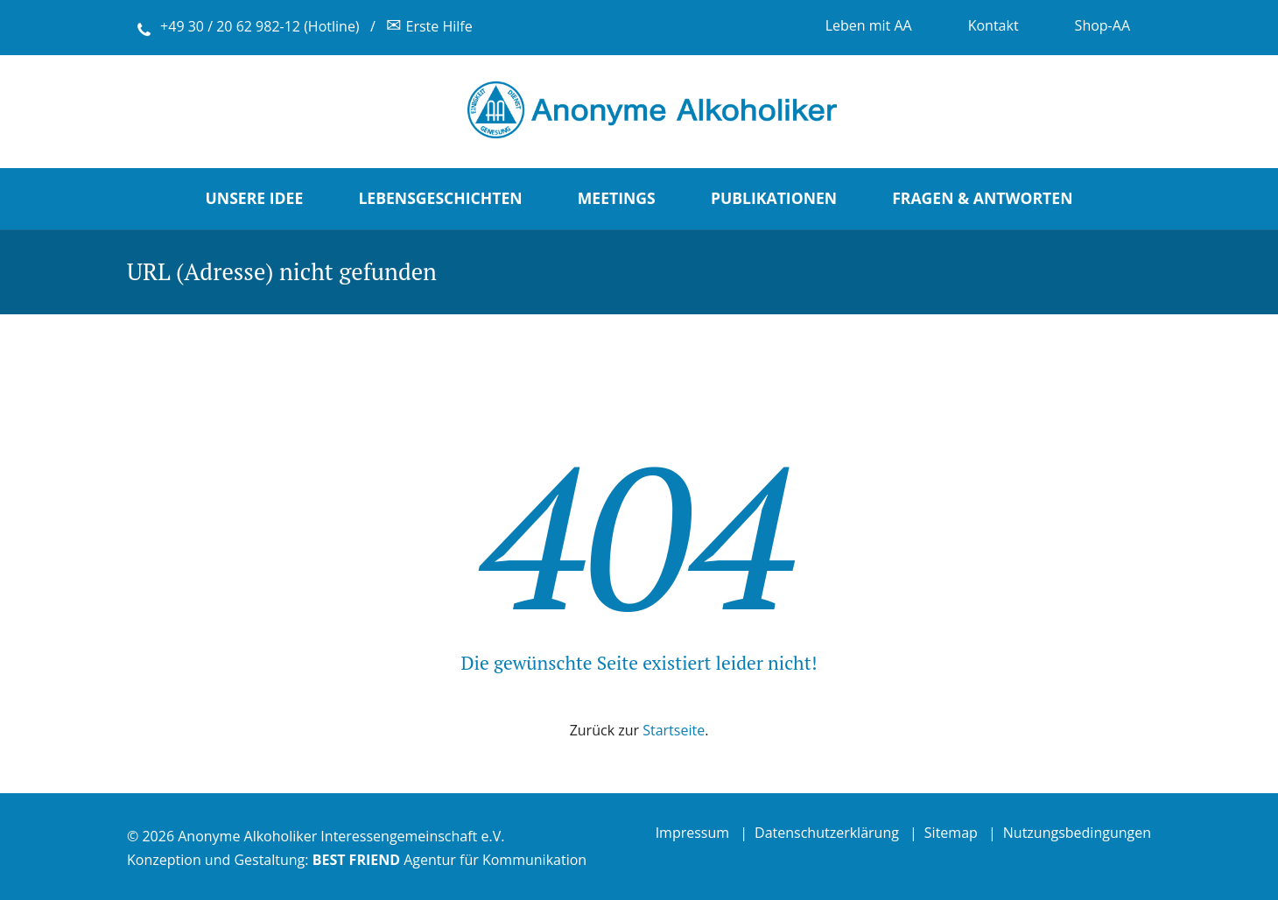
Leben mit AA (868, 25)
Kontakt (993, 25)
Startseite (674, 730)
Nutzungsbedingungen (1077, 832)
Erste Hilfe (429, 26)
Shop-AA (1102, 25)
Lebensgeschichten (440, 197)
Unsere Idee (255, 197)
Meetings (617, 197)
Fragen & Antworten (982, 197)
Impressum (692, 832)
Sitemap (951, 832)
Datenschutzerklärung (827, 832)
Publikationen (774, 197)
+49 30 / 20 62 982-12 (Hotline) (259, 26)
